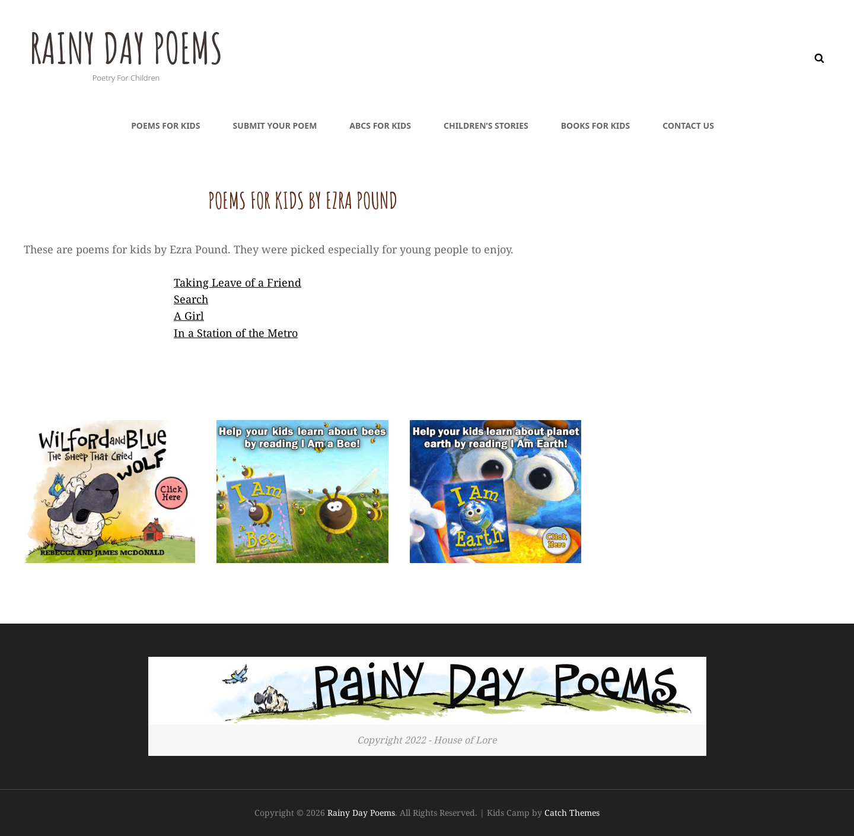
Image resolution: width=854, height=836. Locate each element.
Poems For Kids (165, 125)
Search (191, 299)
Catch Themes (572, 812)
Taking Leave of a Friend (237, 282)
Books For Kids (595, 125)
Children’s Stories (486, 125)
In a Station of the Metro (236, 333)
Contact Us (688, 125)
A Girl (189, 316)
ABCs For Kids (380, 125)
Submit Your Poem (275, 125)
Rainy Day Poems (126, 48)
